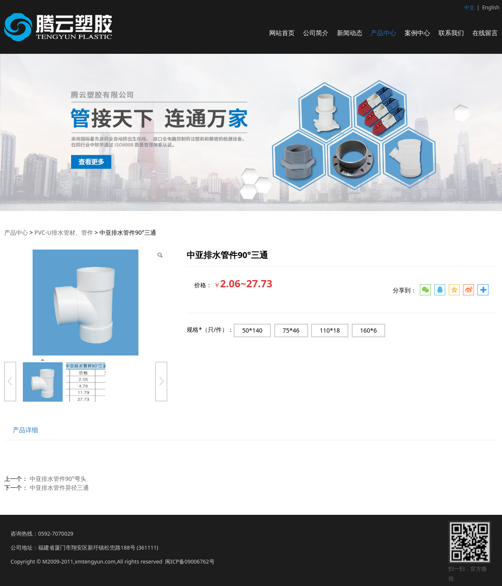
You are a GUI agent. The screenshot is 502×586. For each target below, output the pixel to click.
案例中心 (417, 32)
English (490, 7)
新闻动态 (349, 32)
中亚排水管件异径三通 (59, 487)
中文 (469, 7)
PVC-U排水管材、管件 (63, 232)
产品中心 (383, 32)
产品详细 (25, 429)
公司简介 (315, 32)
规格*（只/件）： (210, 329)
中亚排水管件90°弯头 (58, 479)
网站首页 (282, 32)
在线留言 (485, 32)
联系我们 (451, 32)
